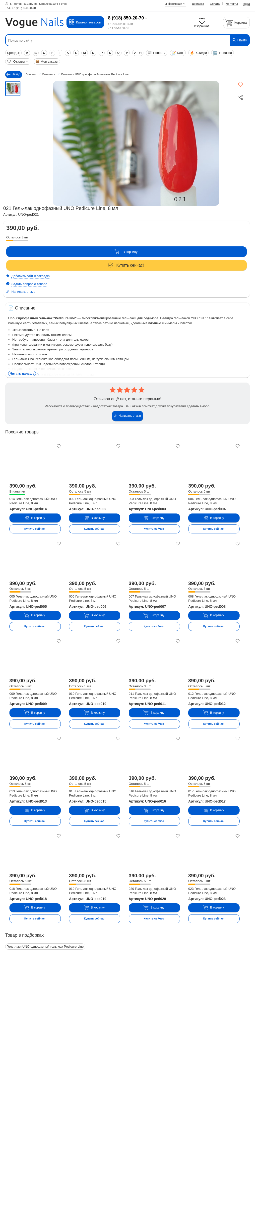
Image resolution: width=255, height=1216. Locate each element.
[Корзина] (236, 22)
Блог (178, 53)
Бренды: (13, 53)
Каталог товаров (85, 22)
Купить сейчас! (126, 265)
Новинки (222, 53)
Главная (30, 74)
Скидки (198, 53)
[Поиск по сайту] (107, 40)
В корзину (126, 251)
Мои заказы (46, 61)
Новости (156, 53)
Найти (239, 40)
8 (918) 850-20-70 (126, 17)
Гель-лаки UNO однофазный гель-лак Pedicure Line (45, 946)
